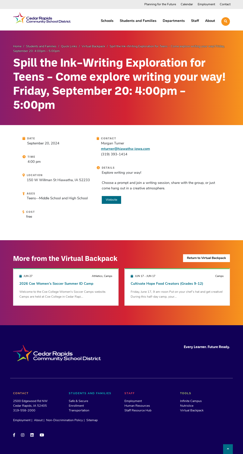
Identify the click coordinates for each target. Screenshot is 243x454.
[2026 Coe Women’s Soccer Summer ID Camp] (65, 286)
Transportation (79, 410)
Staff (195, 21)
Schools (107, 21)
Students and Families (138, 21)
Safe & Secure (78, 401)
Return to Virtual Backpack (206, 258)
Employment (206, 4)
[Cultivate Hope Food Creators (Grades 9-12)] (177, 286)
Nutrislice (186, 405)
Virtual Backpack (192, 410)
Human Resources (137, 405)
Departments (174, 21)
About (210, 21)
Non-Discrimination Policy (64, 420)
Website (111, 199)
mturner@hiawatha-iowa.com (125, 149)
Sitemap (92, 420)
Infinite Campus (191, 401)
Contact (225, 4)
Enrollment (76, 405)
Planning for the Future (160, 4)
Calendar (187, 4)
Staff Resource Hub (137, 410)
